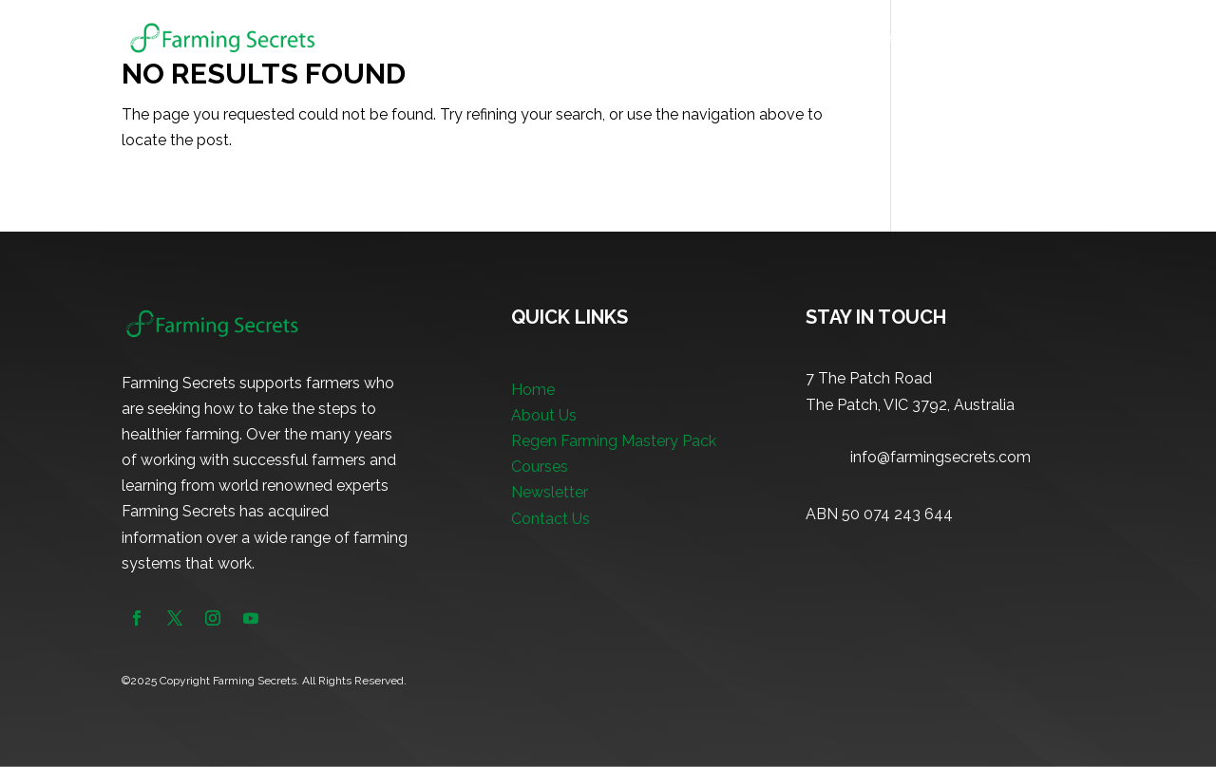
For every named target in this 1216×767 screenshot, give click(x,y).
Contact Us (550, 519)
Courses (872, 38)
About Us (576, 38)
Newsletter (979, 38)
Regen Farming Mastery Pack (726, 38)
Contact (1067, 38)
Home (502, 38)
